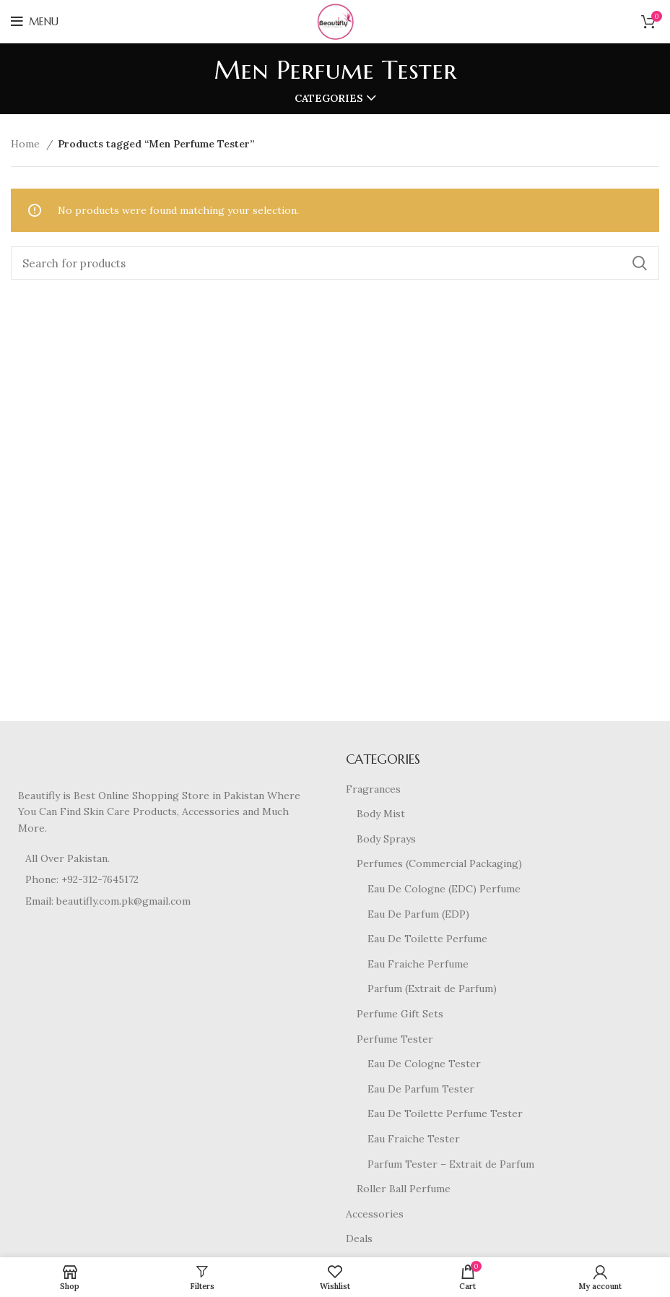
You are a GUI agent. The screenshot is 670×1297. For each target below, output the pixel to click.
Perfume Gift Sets (400, 1013)
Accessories (375, 1213)
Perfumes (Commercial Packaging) (439, 863)
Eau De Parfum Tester (420, 1088)
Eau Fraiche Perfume (418, 963)
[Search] (335, 263)
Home (27, 143)
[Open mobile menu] (35, 21)
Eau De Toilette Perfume (427, 938)
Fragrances (373, 789)
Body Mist (381, 813)
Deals (359, 1238)
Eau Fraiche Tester (413, 1138)
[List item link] (167, 879)
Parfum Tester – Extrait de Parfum (450, 1164)
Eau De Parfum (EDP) (418, 914)
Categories (329, 98)
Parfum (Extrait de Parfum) (432, 988)
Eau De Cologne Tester (424, 1063)
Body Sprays (386, 838)
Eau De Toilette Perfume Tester (445, 1113)
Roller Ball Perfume (404, 1188)
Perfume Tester (395, 1039)
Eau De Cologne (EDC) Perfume (444, 888)
